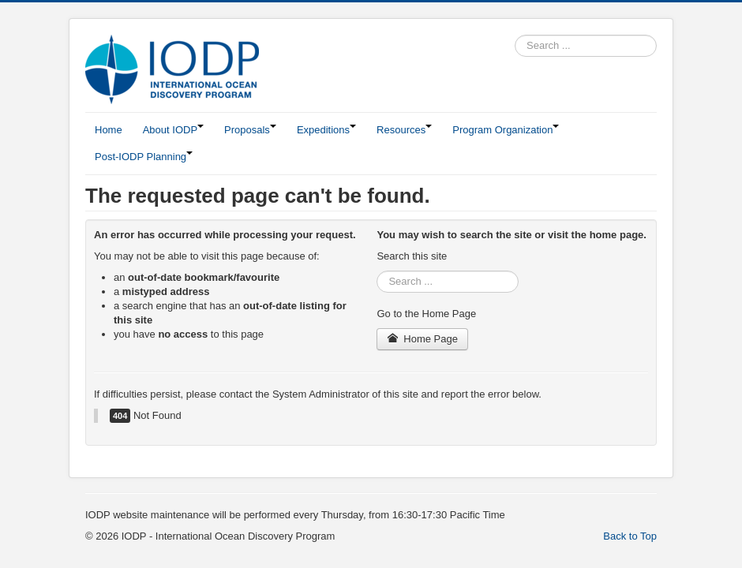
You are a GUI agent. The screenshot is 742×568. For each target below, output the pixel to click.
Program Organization (505, 130)
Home (108, 130)
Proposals (250, 130)
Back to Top (630, 536)
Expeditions (326, 130)
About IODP (173, 130)
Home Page (422, 339)
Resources (404, 130)
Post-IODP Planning (144, 157)
